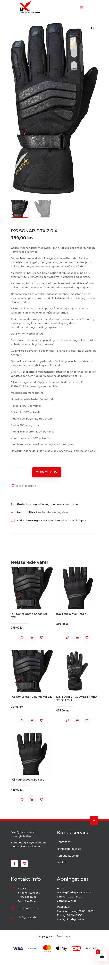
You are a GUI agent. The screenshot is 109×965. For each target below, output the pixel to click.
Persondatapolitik (68, 855)
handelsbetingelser (55, 512)
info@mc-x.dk (27, 917)
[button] (93, 28)
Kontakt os (63, 842)
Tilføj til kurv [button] (32, 637)
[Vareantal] (19, 472)
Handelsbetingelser (69, 849)
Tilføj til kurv (46, 472)
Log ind (61, 862)
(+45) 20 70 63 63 (28, 908)
